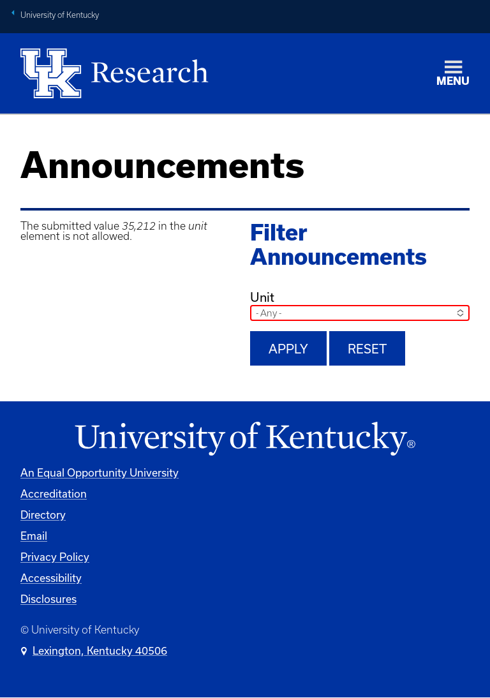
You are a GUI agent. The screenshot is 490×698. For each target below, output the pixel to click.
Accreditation (53, 493)
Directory (43, 515)
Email (33, 536)
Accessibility (51, 578)
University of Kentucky (59, 15)
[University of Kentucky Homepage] (245, 439)
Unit (262, 297)
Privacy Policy (54, 557)
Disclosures (48, 599)
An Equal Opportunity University (99, 472)
